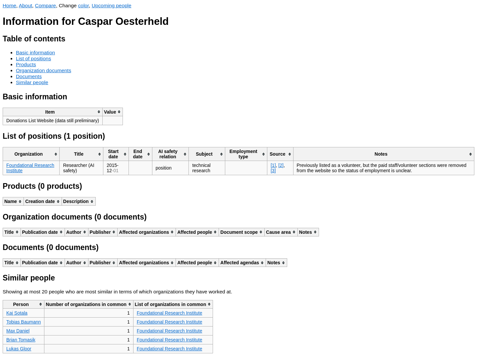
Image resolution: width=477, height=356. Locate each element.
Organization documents (43, 70)
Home (9, 5)
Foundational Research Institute (169, 313)
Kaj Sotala (16, 313)
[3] (273, 170)
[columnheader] (53, 112)
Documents (29, 76)
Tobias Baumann (23, 322)
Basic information (35, 52)
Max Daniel (17, 330)
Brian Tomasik (20, 339)
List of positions (33, 58)
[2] (281, 165)
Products (26, 64)
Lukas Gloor (18, 348)
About (25, 5)
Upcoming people (112, 5)
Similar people (32, 82)
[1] (273, 165)
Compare (45, 5)
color (83, 5)
